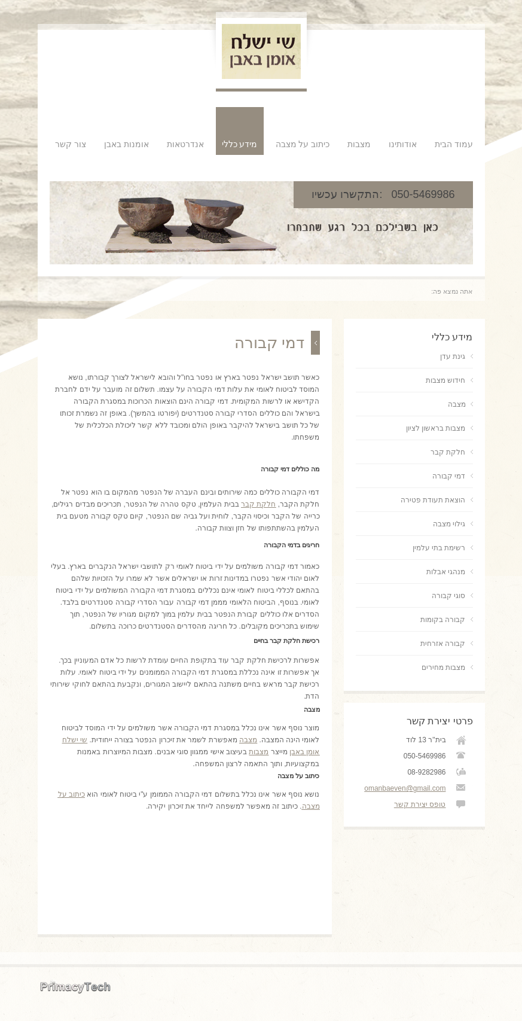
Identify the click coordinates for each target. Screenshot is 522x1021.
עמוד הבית (454, 144)
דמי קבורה (448, 476)
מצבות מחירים (443, 667)
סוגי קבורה (448, 596)
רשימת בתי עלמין (439, 548)
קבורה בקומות (442, 619)
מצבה (248, 740)
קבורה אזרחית (442, 643)
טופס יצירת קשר (420, 804)
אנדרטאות (185, 144)
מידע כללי (240, 144)
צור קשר (70, 144)
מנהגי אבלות (445, 572)
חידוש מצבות (445, 380)
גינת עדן (452, 356)
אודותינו (403, 144)
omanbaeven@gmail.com (404, 788)
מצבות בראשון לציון (436, 428)
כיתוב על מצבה (303, 144)
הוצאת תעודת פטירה (433, 500)
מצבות (359, 144)
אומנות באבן (126, 144)
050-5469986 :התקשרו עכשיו (383, 194)
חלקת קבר (448, 452)
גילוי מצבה (449, 524)
